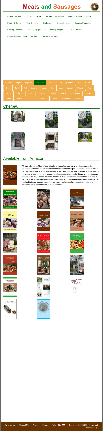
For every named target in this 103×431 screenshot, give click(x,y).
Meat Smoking (32, 23)
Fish (88, 16)
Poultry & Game (14, 23)
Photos (35, 425)
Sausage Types (34, 16)
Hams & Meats (75, 16)
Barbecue (48, 23)
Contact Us (24, 425)
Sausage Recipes (51, 36)
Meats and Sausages (51, 7)
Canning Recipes (57, 30)
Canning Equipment (36, 30)
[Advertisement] (51, 61)
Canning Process (15, 30)
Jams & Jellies (75, 30)
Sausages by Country (54, 16)
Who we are (10, 425)
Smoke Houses (64, 23)
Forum (45, 425)
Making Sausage (15, 16)
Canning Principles (83, 23)
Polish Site (58, 425)
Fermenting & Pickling (17, 36)
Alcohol (34, 36)
